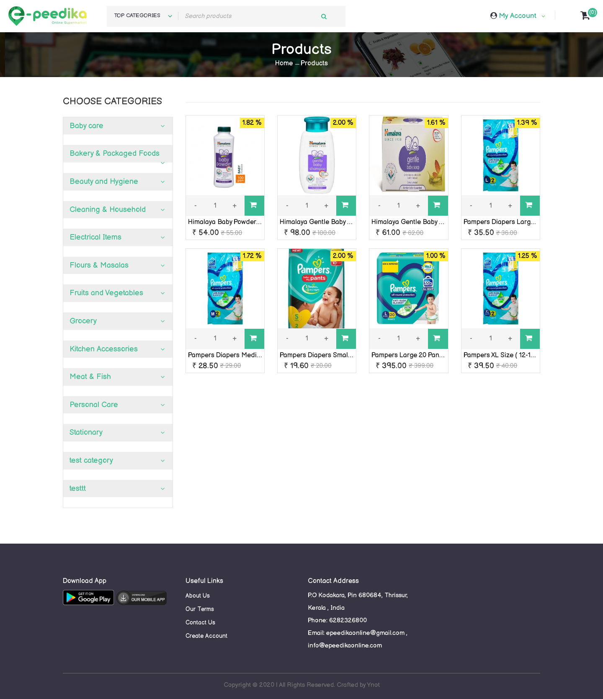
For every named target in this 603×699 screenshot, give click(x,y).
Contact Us (200, 622)
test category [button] (91, 460)
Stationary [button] (86, 432)
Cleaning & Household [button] (108, 209)
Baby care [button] (86, 125)
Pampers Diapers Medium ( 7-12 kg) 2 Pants (253, 355)
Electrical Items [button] (95, 237)
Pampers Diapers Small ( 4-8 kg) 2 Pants (340, 355)
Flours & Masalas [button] (99, 265)
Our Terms (200, 609)
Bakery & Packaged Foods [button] (115, 153)
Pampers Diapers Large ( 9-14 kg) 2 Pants (526, 222)
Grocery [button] (83, 321)
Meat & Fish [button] (90, 376)
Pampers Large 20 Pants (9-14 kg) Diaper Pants (442, 355)
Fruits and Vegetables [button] (106, 293)
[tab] (118, 126)
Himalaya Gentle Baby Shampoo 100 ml (338, 222)
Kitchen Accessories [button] (104, 349)
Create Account (206, 636)
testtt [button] (78, 488)
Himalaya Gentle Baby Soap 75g (419, 222)
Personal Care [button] (94, 404)
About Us (198, 595)
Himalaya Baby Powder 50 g (229, 222)
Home (284, 63)
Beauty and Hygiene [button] (104, 181)
